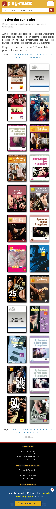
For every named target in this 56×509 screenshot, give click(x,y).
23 (28, 58)
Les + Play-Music (28, 451)
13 (37, 55)
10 (28, 55)
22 (25, 58)
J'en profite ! (28, 503)
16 (45, 55)
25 (34, 58)
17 (48, 55)
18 (51, 55)
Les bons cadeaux (28, 459)
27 (40, 58)
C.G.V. (28, 473)
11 (31, 55)
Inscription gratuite (28, 454)
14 (40, 55)
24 (31, 58)
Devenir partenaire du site (28, 456)
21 (22, 58)
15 (42, 55)
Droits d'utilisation (28, 478)
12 (34, 55)
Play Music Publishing (28, 470)
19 (16, 58)
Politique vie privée (28, 476)
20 (19, 58)
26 (37, 58)
